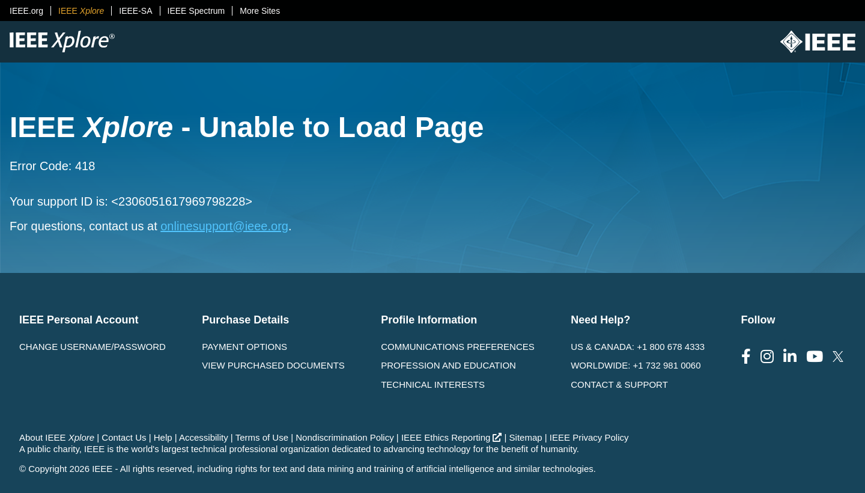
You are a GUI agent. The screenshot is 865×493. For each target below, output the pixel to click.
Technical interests (433, 384)
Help (163, 437)
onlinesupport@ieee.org (224, 226)
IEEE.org (26, 11)
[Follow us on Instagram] (767, 357)
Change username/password (92, 346)
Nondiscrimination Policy (344, 437)
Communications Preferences (458, 346)
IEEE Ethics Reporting (451, 437)
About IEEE (56, 437)
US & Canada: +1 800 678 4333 (638, 346)
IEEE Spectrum (196, 11)
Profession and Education (448, 365)
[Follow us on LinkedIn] (790, 357)
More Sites (260, 11)
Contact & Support (619, 384)
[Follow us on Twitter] (838, 357)
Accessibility (203, 437)
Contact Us (124, 437)
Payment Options (244, 346)
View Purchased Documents (273, 365)
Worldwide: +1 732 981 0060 (635, 365)
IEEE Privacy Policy (589, 437)
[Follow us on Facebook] (746, 357)
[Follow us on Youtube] (814, 357)
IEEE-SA (135, 11)
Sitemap (525, 437)
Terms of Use (261, 437)
